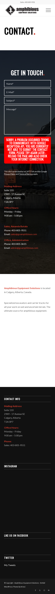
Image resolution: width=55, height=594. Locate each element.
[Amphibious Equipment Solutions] (23, 10)
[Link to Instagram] (44, 590)
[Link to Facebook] (35, 590)
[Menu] (47, 10)
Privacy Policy (9, 174)
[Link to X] (40, 590)
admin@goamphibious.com (24, 247)
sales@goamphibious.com (24, 234)
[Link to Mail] (48, 590)
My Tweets (10, 565)
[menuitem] (47, 10)
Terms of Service (26, 174)
